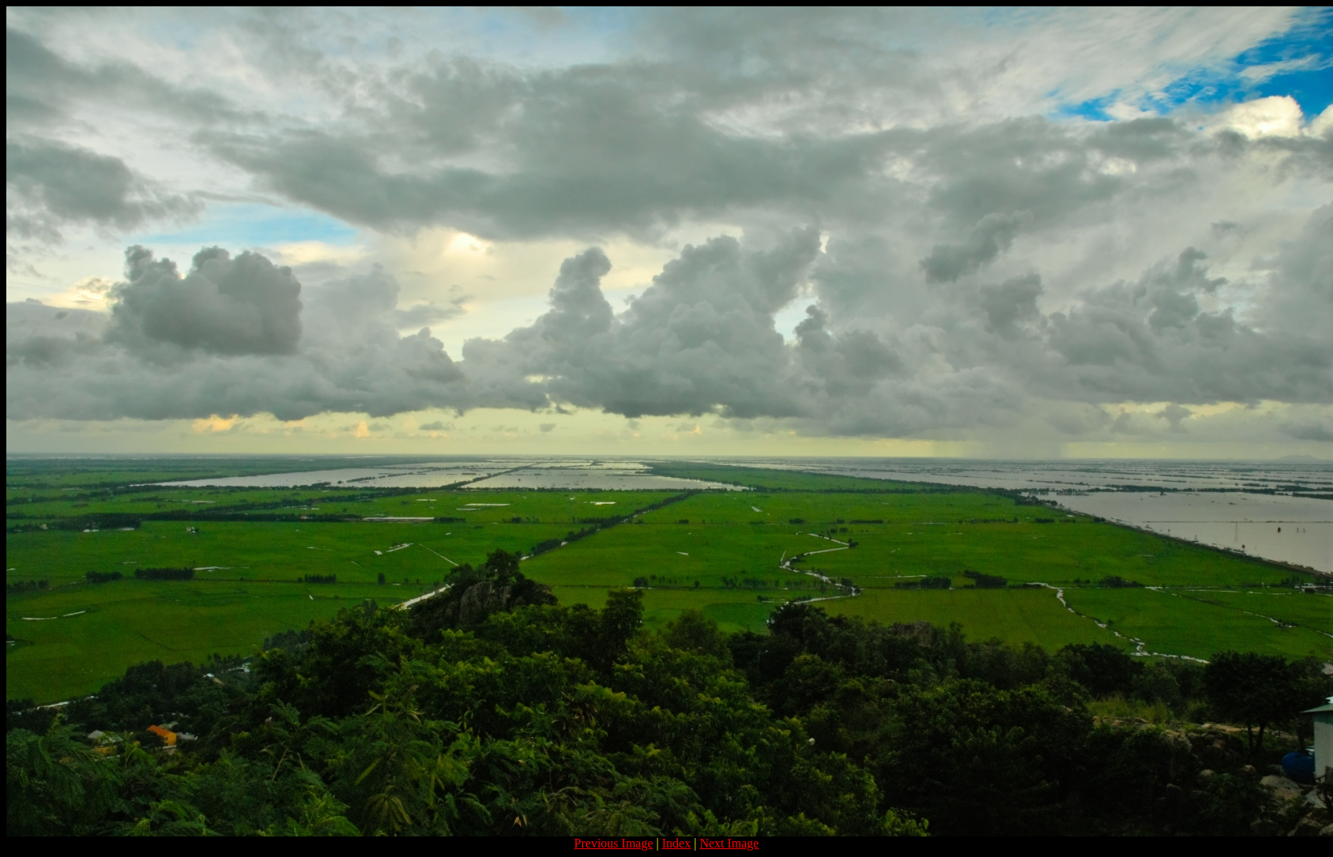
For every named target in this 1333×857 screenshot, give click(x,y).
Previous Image (613, 843)
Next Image (729, 843)
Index (676, 843)
